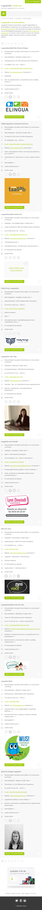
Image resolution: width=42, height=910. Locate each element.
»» (22, 43)
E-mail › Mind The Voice (11, 549)
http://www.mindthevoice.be (18, 553)
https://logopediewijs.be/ (17, 705)
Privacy (25, 905)
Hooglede (19, 297)
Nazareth (18, 57)
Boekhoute (19, 613)
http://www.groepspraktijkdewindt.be (20, 465)
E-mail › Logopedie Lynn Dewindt (14, 462)
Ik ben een (33, 1)
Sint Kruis (19, 132)
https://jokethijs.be (15, 380)
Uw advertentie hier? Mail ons (21, 887)
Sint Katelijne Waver (18, 223)
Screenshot (27, 72)
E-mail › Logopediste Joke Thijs (14, 377)
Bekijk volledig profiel (14, 117)
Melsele (18, 780)
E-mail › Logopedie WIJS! (12, 701)
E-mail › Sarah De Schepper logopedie (16, 792)
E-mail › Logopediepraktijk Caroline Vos (16, 234)
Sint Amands (16, 537)
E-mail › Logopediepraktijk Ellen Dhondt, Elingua (19, 68)
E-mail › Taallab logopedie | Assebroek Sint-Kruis (19, 144)
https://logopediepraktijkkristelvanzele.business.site (24, 629)
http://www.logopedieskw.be (18, 238)
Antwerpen (8, 223)
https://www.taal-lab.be (16, 148)
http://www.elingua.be (16, 72)
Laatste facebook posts (12, 89)
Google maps (27, 57)
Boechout (15, 365)
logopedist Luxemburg (7, 29)
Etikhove (18, 690)
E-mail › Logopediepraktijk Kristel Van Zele (17, 625)
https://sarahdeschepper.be (18, 796)
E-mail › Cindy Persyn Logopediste (15, 308)
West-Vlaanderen (10, 132)
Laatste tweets (10, 568)
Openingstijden (10, 162)
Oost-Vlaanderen (9, 57)
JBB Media (19, 905)
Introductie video (21, 568)
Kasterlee (15, 450)
